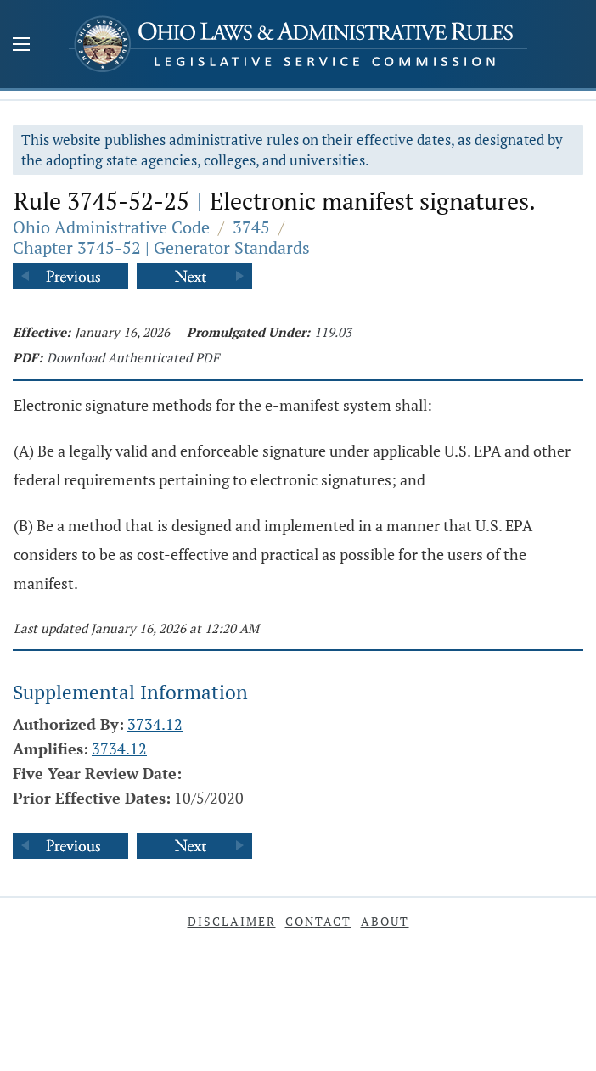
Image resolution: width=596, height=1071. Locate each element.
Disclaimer (232, 921)
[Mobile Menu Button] (21, 45)
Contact (318, 921)
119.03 (332, 331)
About (385, 921)
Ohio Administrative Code (111, 227)
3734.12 (155, 724)
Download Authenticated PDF (133, 357)
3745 (251, 227)
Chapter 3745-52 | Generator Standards (161, 247)
